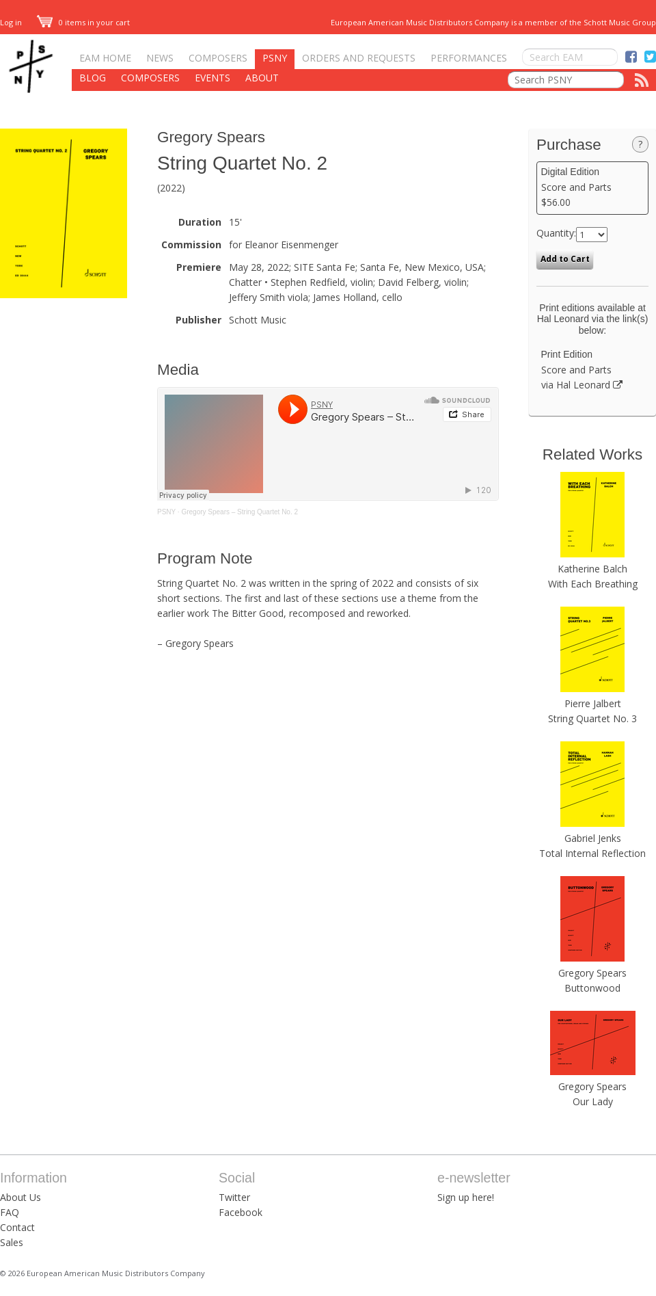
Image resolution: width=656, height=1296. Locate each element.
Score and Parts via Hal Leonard (592, 370)
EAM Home (105, 57)
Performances (468, 57)
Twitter (234, 1197)
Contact (17, 1227)
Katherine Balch (592, 568)
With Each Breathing (593, 583)
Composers (218, 57)
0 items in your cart (83, 22)
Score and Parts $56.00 (592, 187)
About (262, 77)
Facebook (240, 1212)
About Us (20, 1197)
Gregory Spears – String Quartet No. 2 (239, 512)
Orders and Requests (358, 57)
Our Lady (593, 1101)
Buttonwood (592, 987)
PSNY (274, 57)
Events (212, 77)
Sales (11, 1242)
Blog (92, 77)
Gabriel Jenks (592, 838)
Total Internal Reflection (592, 853)
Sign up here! (465, 1197)
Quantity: (556, 232)
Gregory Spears (211, 137)
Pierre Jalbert (592, 703)
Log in (11, 22)
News (160, 57)
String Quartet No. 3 (592, 718)
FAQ (9, 1212)
